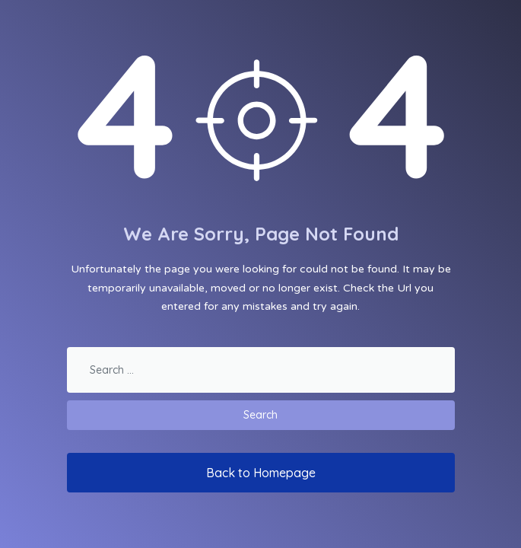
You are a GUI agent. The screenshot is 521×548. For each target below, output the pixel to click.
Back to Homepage (261, 472)
